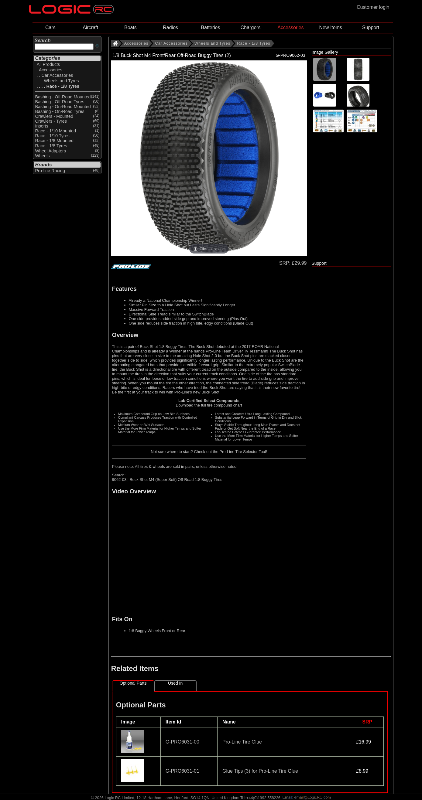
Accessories (290, 27)
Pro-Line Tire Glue (242, 741)
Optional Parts (133, 683)
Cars (50, 27)
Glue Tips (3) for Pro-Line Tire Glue (260, 771)
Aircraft (90, 27)
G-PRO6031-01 (182, 771)
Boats (130, 27)
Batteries (210, 27)
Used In (175, 683)
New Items (330, 27)
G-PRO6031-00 (182, 741)
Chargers (251, 27)
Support (370, 27)
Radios (170, 27)
